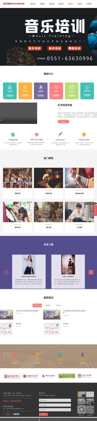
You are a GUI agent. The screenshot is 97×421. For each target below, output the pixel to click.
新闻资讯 (70, 3)
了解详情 (10, 108)
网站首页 (32, 3)
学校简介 (79, 3)
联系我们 (89, 3)
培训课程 (42, 3)
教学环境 (61, 3)
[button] (46, 64)
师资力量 (51, 3)
